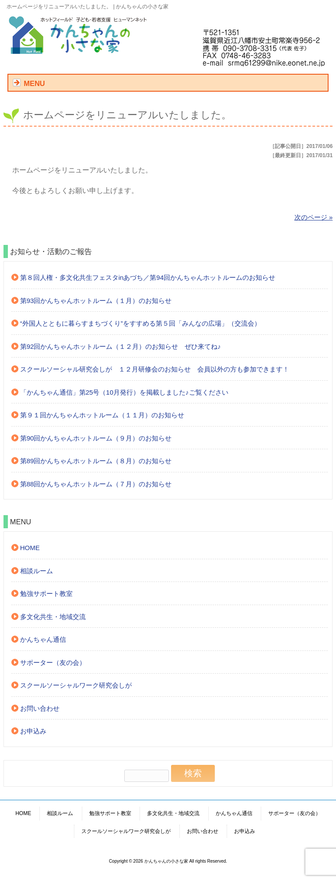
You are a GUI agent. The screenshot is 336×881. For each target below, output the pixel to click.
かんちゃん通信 (43, 639)
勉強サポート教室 (46, 593)
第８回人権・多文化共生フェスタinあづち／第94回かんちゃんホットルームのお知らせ (147, 277)
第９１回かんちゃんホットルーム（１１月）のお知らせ (102, 415)
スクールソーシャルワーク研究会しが (76, 685)
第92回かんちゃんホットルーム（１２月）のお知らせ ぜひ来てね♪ (120, 346)
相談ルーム (36, 571)
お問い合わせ (40, 708)
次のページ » (313, 217)
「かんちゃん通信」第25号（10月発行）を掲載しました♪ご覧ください (124, 392)
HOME (30, 547)
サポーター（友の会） (53, 662)
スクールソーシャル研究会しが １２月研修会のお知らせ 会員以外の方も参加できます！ (154, 369)
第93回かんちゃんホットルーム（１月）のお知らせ (96, 300)
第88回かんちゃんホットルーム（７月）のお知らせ (96, 484)
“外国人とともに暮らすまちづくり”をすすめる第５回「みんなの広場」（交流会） (140, 323)
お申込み (33, 731)
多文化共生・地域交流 (53, 616)
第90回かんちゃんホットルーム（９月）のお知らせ (96, 438)
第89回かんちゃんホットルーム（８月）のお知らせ (96, 461)
